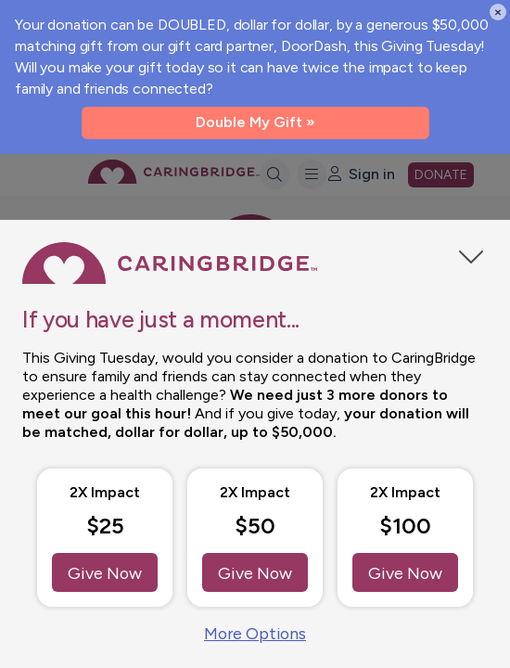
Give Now (105, 571)
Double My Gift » (255, 122)
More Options (255, 633)
